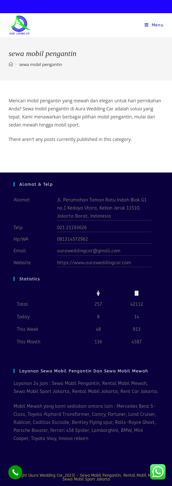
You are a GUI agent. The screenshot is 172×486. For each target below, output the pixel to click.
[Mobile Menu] (154, 25)
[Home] (11, 64)
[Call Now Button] (15, 472)
